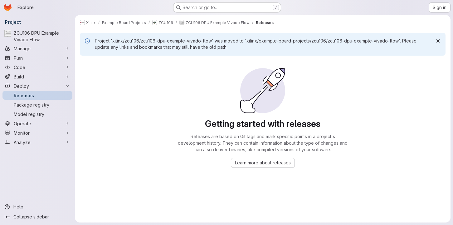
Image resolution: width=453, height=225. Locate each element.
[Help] (37, 206)
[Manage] (37, 48)
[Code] (37, 67)
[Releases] (37, 95)
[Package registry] (37, 104)
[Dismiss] (438, 41)
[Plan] (37, 57)
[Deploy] (37, 86)
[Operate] (37, 123)
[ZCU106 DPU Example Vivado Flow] (37, 36)
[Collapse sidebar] (37, 216)
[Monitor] (37, 132)
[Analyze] (37, 142)
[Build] (37, 76)
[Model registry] (37, 114)
